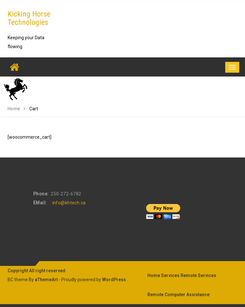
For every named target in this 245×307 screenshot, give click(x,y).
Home (153, 275)
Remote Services (198, 275)
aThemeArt (46, 279)
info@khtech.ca (69, 202)
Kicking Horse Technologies (29, 18)
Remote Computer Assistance (178, 294)
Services (170, 275)
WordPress (114, 279)
